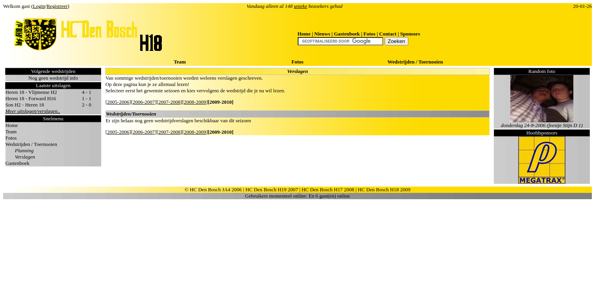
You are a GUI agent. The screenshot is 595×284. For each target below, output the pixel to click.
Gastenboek (347, 34)
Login (39, 6)
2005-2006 (118, 102)
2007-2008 (169, 102)
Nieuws (322, 34)
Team (180, 62)
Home (304, 34)
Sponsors (410, 34)
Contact (388, 34)
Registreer (56, 6)
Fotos (369, 34)
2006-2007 (144, 102)
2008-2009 (195, 102)
